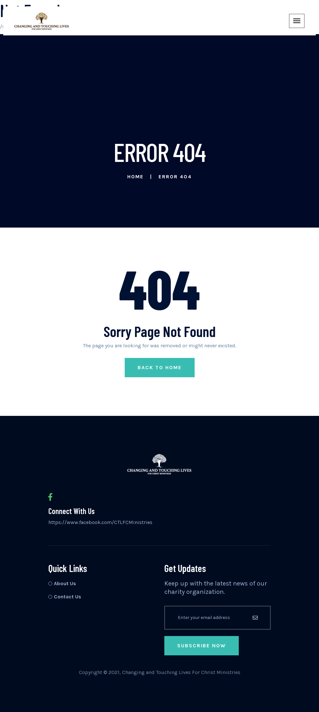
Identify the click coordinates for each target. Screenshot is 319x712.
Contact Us (67, 597)
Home (135, 176)
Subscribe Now (201, 645)
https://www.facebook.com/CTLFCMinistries (100, 522)
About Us (65, 583)
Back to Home (160, 367)
